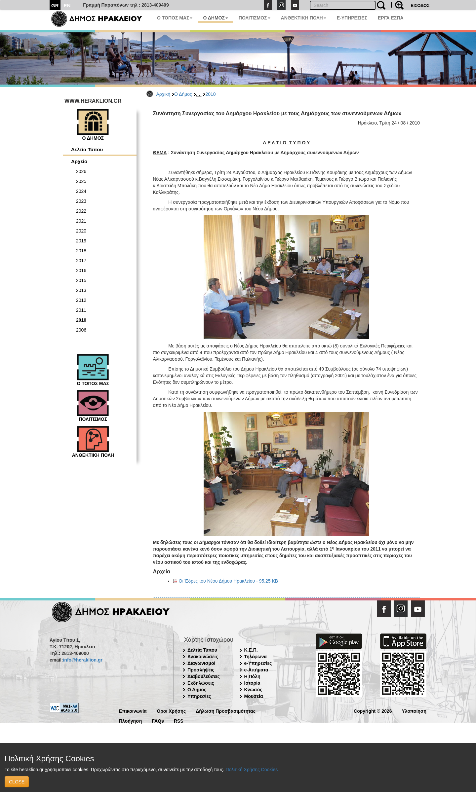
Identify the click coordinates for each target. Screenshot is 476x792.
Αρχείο (79, 161)
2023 (81, 201)
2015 (81, 280)
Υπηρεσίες (199, 696)
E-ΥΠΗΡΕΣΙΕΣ (352, 17)
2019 (81, 240)
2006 (81, 330)
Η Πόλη (252, 676)
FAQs (158, 720)
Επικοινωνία (133, 710)
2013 (81, 290)
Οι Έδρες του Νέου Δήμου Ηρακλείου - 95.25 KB (228, 581)
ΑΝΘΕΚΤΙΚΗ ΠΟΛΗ (303, 17)
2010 (210, 94)
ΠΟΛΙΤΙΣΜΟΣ (254, 17)
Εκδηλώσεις (200, 683)
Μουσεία (253, 696)
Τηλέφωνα (255, 656)
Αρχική (163, 94)
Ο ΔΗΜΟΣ (215, 17)
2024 (81, 191)
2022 (81, 211)
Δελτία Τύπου (87, 149)
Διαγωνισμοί (201, 663)
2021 (81, 221)
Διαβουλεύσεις (203, 676)
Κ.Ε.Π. (251, 650)
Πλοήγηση (130, 720)
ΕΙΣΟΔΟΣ (420, 5)
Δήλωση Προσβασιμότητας (226, 710)
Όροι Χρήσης (171, 710)
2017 (81, 260)
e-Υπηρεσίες (258, 663)
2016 (81, 270)
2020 (81, 231)
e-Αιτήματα (256, 669)
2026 (81, 171)
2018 (81, 250)
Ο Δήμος (183, 94)
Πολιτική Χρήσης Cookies (251, 769)
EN (67, 5)
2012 (81, 300)
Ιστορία (252, 683)
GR (55, 5)
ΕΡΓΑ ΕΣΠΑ (391, 17)
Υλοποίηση (414, 710)
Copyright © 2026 (373, 710)
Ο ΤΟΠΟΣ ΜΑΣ (174, 17)
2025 (81, 181)
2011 (81, 310)
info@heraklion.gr (82, 660)
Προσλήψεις (201, 669)
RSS (178, 720)
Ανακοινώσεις (202, 656)
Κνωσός (253, 689)
